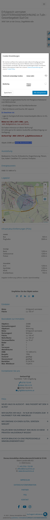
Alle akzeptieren (40, 92)
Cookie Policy (11, 69)
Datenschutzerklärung (34, 67)
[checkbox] (46, 75)
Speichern (8, 92)
